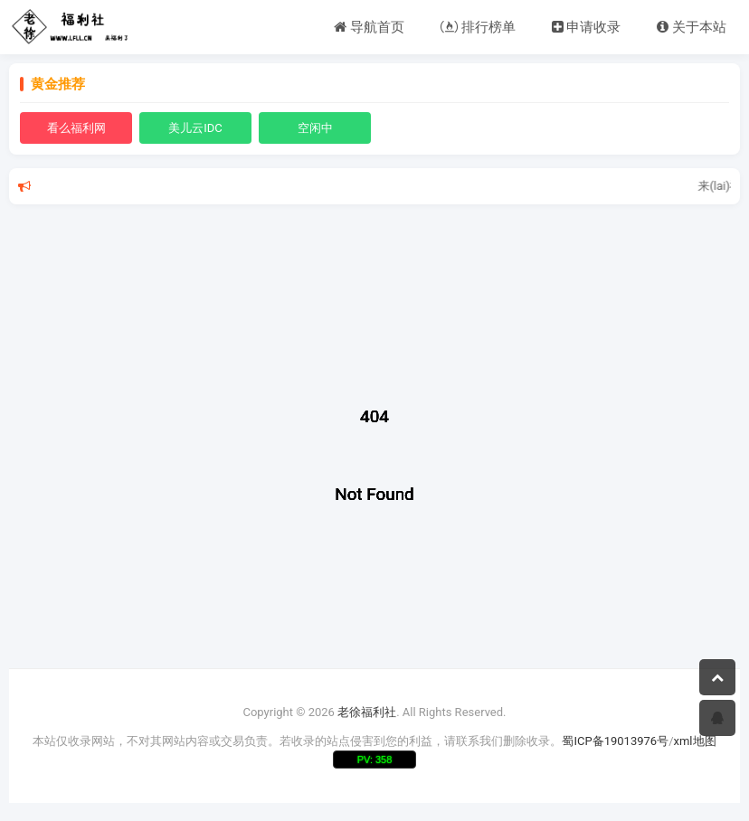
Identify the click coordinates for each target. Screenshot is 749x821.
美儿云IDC (195, 128)
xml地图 (695, 741)
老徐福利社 (366, 712)
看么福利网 (76, 128)
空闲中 (315, 128)
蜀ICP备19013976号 (615, 741)
